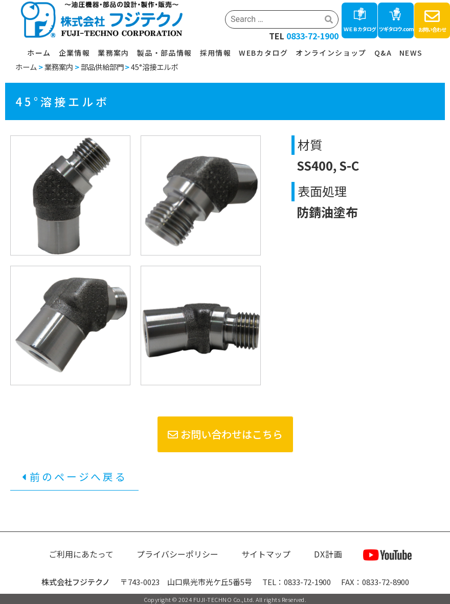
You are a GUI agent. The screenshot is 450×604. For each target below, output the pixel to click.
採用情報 (216, 53)
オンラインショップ (331, 53)
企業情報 (75, 53)
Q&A (383, 53)
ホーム (39, 53)
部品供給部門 (102, 66)
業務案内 (113, 53)
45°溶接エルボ (154, 66)
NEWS (411, 53)
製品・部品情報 (164, 53)
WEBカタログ (263, 53)
